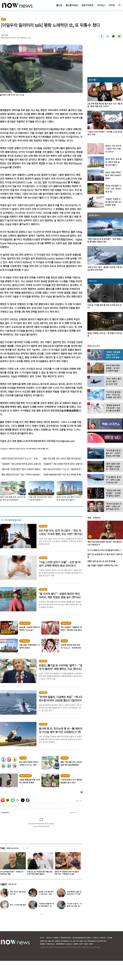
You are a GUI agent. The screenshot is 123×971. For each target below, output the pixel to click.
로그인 (42, 938)
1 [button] (39, 914)
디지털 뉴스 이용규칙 (99, 938)
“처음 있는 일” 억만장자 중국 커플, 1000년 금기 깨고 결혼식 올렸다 (67, 872)
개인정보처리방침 (65, 938)
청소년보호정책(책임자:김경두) (81, 938)
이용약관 (55, 938)
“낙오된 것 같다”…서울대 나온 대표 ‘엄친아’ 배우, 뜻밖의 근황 (74, 906)
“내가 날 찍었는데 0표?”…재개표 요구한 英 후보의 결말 (39, 872)
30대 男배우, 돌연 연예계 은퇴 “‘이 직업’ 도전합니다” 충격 (74, 894)
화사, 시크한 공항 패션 (18, 905)
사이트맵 (109, 938)
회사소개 (48, 938)
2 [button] (41, 914)
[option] (39, 864)
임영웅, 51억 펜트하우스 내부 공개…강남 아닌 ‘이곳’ (46, 894)
